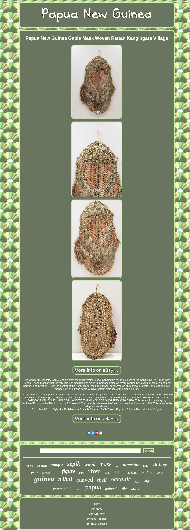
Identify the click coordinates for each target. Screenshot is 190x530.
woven (160, 472)
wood (89, 464)
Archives (96, 508)
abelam (132, 472)
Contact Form (96, 513)
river (94, 471)
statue (118, 471)
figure (68, 471)
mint (81, 472)
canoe (29, 465)
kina (145, 465)
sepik (73, 463)
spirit (136, 488)
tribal (65, 479)
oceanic (121, 479)
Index (97, 503)
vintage (159, 464)
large (146, 481)
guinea (44, 479)
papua (93, 487)
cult (156, 481)
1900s (78, 489)
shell (102, 480)
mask (105, 464)
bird (117, 466)
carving (46, 472)
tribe (124, 489)
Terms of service (97, 523)
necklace (146, 472)
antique (57, 465)
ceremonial (62, 489)
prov (34, 472)
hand (107, 472)
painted (111, 489)
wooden (42, 465)
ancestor (131, 464)
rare (56, 473)
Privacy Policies (97, 518)
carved (84, 479)
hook (137, 482)
